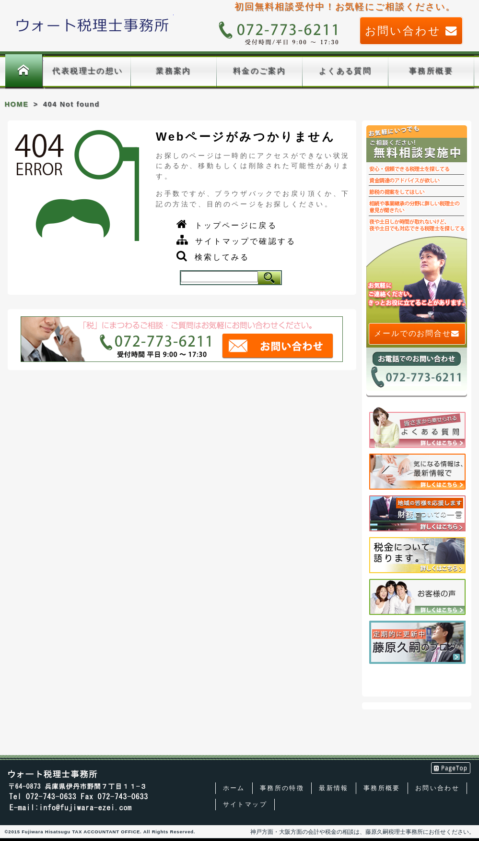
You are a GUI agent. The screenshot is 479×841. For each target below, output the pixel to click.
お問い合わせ (411, 30)
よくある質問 (345, 71)
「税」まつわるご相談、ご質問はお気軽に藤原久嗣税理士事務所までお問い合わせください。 (182, 339)
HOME (17, 104)
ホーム (24, 71)
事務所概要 (431, 71)
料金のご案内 (259, 71)
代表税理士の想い (87, 71)
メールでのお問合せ (417, 333)
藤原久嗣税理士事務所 (93, 25)
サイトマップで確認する (245, 241)
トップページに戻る (236, 225)
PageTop (451, 767)
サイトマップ (245, 804)
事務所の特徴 (282, 788)
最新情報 (334, 788)
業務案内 (173, 71)
